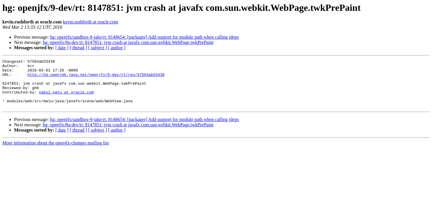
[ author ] (117, 47)
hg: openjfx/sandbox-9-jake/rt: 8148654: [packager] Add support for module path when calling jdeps (144, 37)
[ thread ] (78, 47)
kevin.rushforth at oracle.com (90, 21)
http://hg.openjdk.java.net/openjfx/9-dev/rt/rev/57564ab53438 (96, 78)
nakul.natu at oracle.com (66, 99)
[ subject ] (97, 47)
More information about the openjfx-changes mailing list (55, 152)
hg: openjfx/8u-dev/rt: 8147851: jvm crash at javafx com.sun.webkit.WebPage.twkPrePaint (128, 42)
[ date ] (62, 47)
